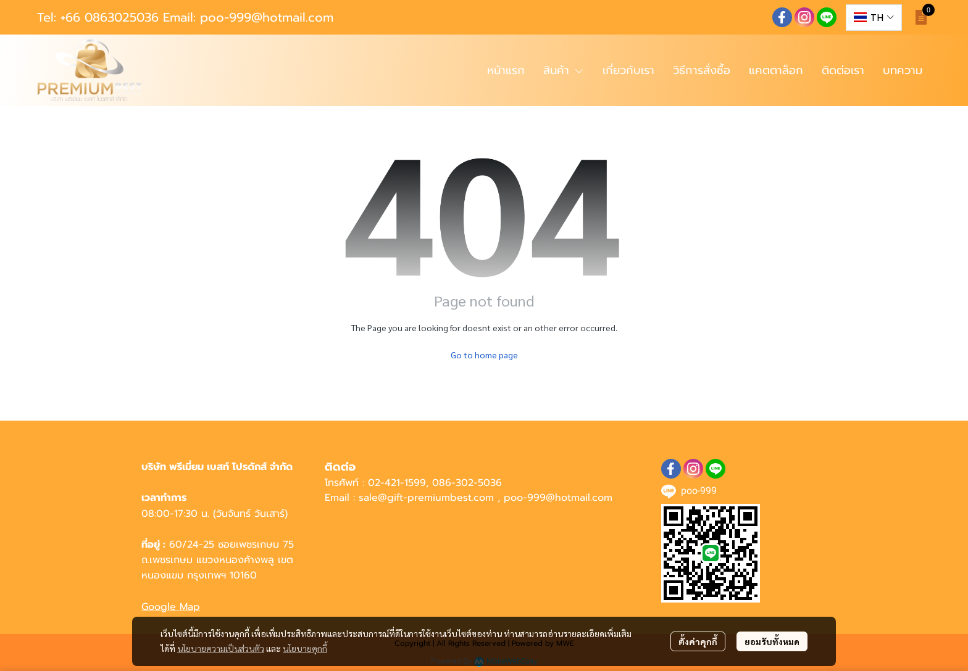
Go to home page (484, 354)
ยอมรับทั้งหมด (772, 641)
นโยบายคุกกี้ (305, 648)
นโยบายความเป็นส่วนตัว (220, 648)
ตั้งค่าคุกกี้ (697, 641)
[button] (874, 17)
